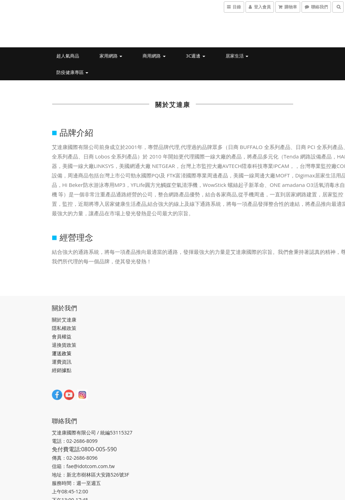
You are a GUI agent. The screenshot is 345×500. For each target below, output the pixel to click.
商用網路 (154, 56)
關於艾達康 (64, 319)
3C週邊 (195, 56)
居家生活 (237, 56)
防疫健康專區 (72, 72)
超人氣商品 (67, 56)
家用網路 (110, 56)
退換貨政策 (64, 345)
